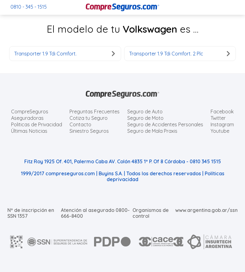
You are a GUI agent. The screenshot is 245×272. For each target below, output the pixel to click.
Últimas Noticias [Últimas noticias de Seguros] (29, 130)
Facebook (222, 111)
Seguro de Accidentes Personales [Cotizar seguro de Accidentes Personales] (165, 124)
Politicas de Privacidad (36, 124)
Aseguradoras (27, 118)
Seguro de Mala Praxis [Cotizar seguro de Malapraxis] (152, 130)
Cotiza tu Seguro (88, 118)
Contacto (80, 124)
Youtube (220, 130)
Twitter (218, 118)
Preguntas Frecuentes (94, 111)
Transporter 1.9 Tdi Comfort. (64, 54)
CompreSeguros (29, 111)
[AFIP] (16, 241)
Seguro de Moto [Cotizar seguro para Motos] (145, 118)
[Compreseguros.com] (123, 7)
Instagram (222, 124)
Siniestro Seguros (89, 130)
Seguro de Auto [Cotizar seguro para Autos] (145, 111)
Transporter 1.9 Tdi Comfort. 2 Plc (179, 54)
